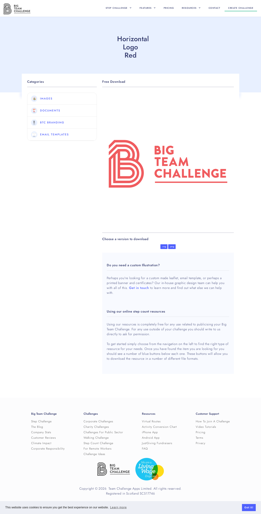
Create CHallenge (240, 8)
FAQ (145, 448)
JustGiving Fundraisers (157, 443)
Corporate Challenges (98, 421)
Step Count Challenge (98, 443)
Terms (199, 438)
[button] (119, 8)
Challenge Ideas (94, 454)
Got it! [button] (248, 507)
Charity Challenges (96, 427)
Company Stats (41, 432)
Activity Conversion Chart (159, 427)
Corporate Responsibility (48, 448)
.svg (164, 246)
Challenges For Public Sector (103, 432)
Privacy (200, 443)
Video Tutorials (206, 427)
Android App (151, 438)
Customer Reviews (43, 438)
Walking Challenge (96, 438)
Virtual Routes (151, 421)
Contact (214, 8)
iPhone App (150, 432)
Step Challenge (41, 421)
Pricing (169, 8)
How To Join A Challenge (213, 421)
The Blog (37, 427)
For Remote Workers (97, 448)
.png (172, 246)
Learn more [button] (118, 507)
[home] (17, 8)
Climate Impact (41, 443)
